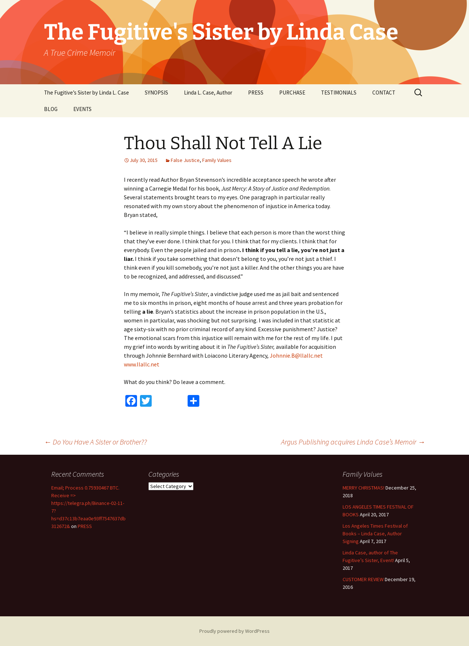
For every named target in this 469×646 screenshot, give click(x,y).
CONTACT (383, 92)
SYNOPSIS (156, 92)
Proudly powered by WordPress (234, 631)
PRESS (255, 92)
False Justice (185, 160)
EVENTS (82, 109)
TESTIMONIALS (339, 92)
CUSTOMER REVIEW (363, 579)
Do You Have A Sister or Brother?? (95, 441)
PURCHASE (292, 92)
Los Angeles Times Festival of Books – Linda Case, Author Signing (375, 534)
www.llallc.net (141, 364)
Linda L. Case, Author (208, 92)
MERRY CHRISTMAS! (363, 487)
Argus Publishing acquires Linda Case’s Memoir (353, 441)
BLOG (51, 109)
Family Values (217, 160)
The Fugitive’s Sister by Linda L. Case (86, 92)
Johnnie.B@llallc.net (296, 355)
